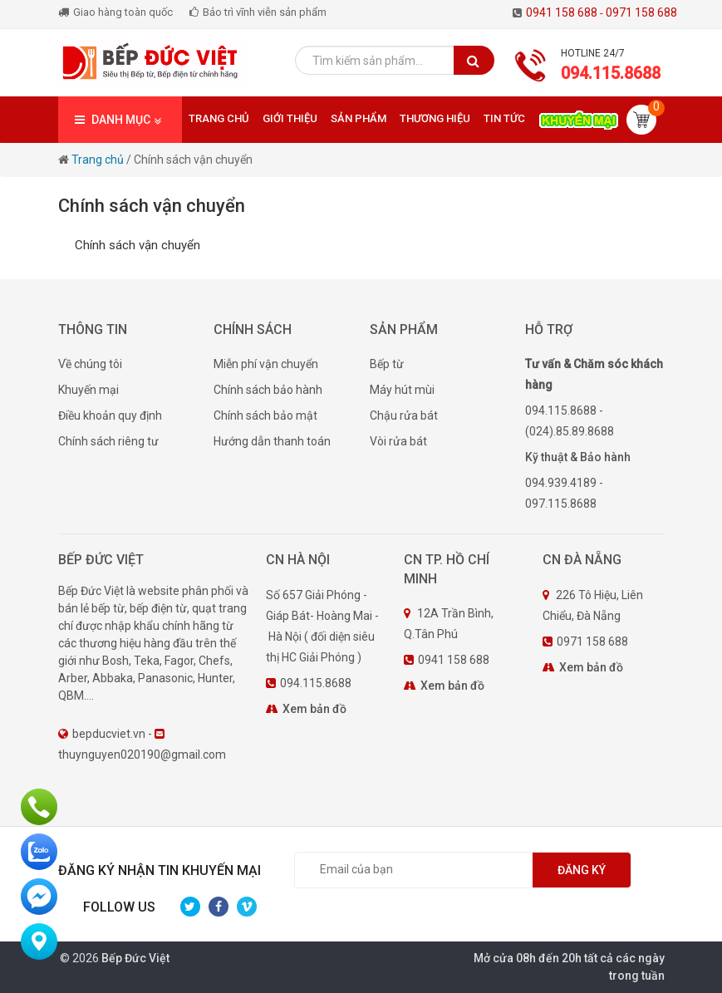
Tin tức (504, 118)
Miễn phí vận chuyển (266, 364)
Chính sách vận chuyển (193, 159)
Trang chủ (219, 118)
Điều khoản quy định (110, 415)
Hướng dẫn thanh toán (272, 441)
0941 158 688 (566, 12)
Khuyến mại (88, 389)
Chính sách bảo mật (265, 415)
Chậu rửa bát (404, 415)
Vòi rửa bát (398, 441)
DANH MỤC (120, 120)
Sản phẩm (358, 118)
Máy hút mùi (402, 389)
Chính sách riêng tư (108, 441)
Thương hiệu (435, 118)
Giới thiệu (290, 118)
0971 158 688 (641, 12)
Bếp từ (387, 364)
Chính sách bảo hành (268, 389)
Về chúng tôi (90, 364)
